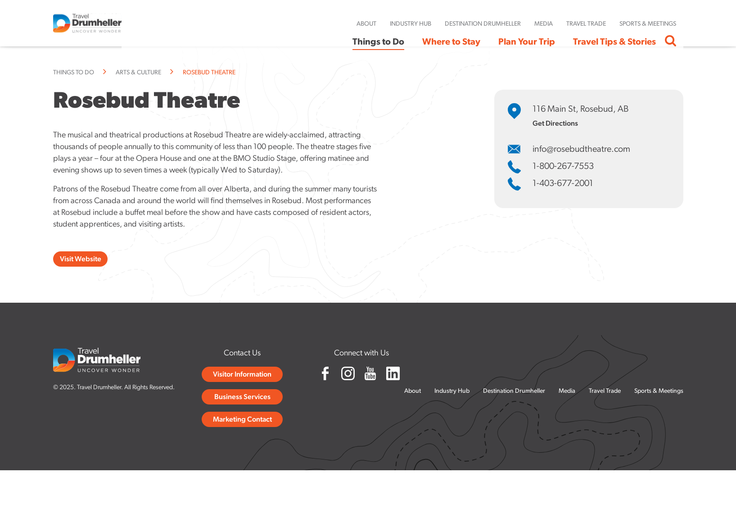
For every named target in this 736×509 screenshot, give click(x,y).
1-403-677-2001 (563, 183)
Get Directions (555, 123)
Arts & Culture (138, 72)
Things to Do (73, 72)
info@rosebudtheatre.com (581, 149)
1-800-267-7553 (563, 166)
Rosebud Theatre (209, 72)
